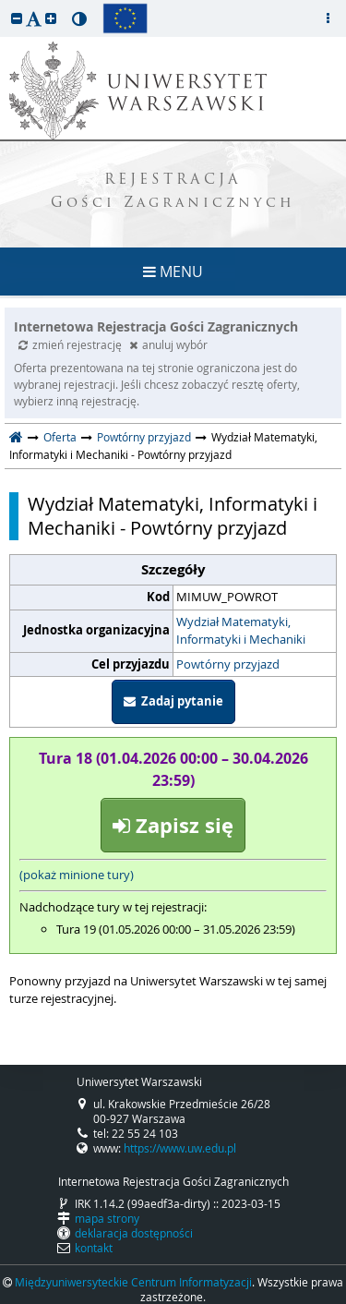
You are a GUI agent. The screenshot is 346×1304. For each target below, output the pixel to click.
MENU (173, 271)
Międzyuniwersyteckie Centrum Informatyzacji (133, 1281)
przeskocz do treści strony (4, 4)
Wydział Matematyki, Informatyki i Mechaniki (240, 630)
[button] (16, 18)
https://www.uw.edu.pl (180, 1148)
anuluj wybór (168, 344)
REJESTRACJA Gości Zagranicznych (173, 192)
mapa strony (107, 1218)
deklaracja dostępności (134, 1233)
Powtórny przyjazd (144, 436)
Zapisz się (173, 825)
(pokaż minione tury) (76, 874)
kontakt (94, 1247)
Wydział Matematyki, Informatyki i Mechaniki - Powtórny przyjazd (172, 516)
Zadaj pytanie (173, 701)
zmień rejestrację (71, 344)
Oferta (60, 436)
